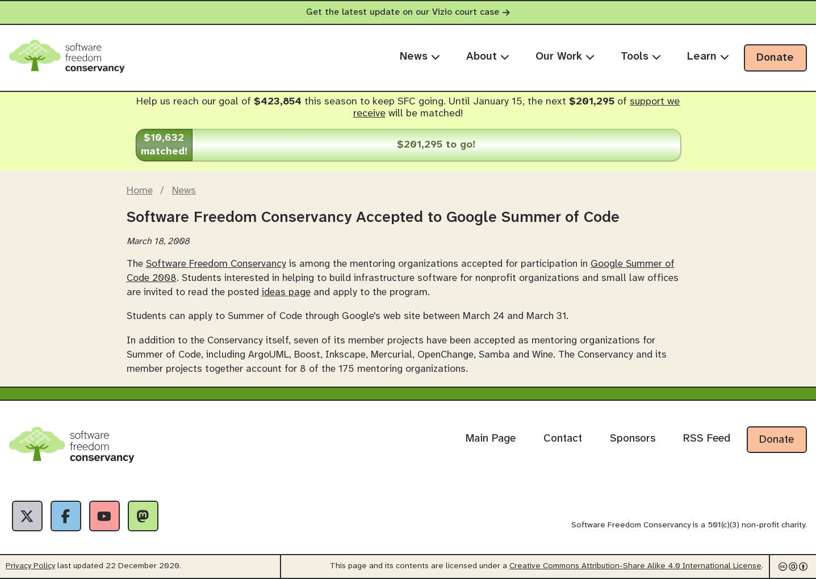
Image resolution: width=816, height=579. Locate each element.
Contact (562, 438)
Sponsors (632, 438)
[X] (27, 516)
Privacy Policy (30, 566)
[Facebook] (66, 516)
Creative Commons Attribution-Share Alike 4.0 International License (635, 566)
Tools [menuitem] (641, 56)
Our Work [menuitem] (565, 56)
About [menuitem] (487, 56)
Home (140, 191)
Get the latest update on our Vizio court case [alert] (408, 12)
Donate (775, 58)
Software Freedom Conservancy (216, 264)
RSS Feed (706, 438)
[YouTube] (104, 516)
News (184, 191)
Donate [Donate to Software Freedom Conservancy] (776, 440)
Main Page (491, 438)
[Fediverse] (143, 516)
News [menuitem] (420, 56)
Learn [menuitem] (708, 56)
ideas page (286, 292)
